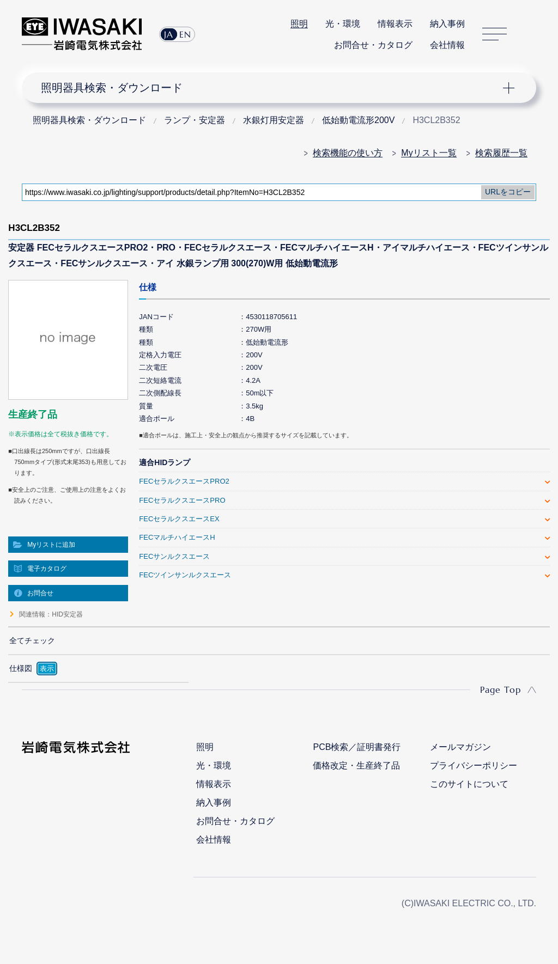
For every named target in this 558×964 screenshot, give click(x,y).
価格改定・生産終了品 (356, 765)
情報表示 (395, 23)
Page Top (500, 689)
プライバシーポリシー (473, 765)
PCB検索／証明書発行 (357, 747)
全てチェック (32, 640)
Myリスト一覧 (428, 152)
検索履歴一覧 (501, 152)
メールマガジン (460, 747)
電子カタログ (46, 568)
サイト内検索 (530, 34)
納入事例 (447, 23)
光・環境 (342, 23)
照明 (299, 23)
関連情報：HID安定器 (51, 614)
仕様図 (20, 668)
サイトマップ (494, 34)
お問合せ (40, 593)
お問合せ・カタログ (373, 45)
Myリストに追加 (51, 544)
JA (168, 34)
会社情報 (447, 45)
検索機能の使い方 (348, 152)
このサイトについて (469, 784)
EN (185, 34)
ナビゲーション (271, 87)
